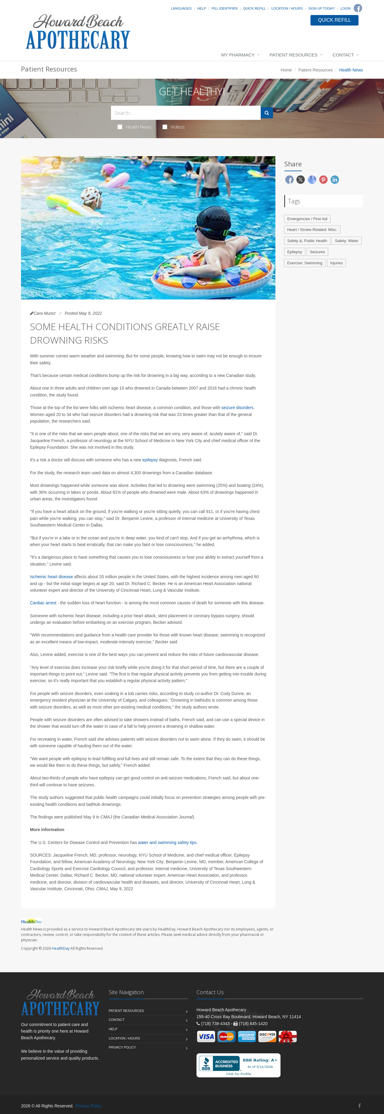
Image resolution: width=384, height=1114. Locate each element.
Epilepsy (294, 252)
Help (201, 8)
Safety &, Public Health (307, 240)
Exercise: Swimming (304, 263)
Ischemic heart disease (51, 576)
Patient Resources (294, 54)
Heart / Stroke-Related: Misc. (312, 229)
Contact (343, 54)
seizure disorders (237, 407)
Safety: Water (346, 240)
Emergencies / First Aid (307, 219)
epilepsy (150, 459)
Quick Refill (254, 8)
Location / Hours (287, 8)
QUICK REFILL (334, 20)
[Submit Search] (267, 112)
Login (345, 8)
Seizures (317, 252)
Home (286, 70)
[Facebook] (358, 8)
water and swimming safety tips (167, 842)
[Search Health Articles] (186, 113)
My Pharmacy (237, 54)
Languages (181, 8)
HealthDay (61, 948)
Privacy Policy (122, 1047)
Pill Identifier (224, 8)
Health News (135, 127)
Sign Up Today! (321, 8)
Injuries (336, 263)
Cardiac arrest (43, 602)
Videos (174, 127)
